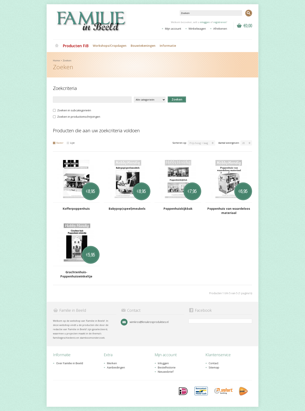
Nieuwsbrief (165, 372)
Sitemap (214, 367)
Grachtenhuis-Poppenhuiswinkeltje (76, 274)
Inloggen (163, 363)
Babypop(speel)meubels (127, 209)
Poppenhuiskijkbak (178, 209)
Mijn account (173, 28)
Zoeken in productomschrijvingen (76, 117)
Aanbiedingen (116, 367)
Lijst (71, 142)
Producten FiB (76, 45)
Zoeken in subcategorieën (72, 110)
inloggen (205, 22)
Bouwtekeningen (143, 46)
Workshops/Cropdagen (109, 46)
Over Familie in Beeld (69, 363)
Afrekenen (220, 28)
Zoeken (67, 60)
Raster (58, 142)
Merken (112, 363)
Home (57, 45)
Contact (213, 363)
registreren (219, 22)
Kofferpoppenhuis (76, 209)
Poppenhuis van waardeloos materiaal (228, 211)
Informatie (168, 46)
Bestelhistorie (167, 367)
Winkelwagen (197, 28)
